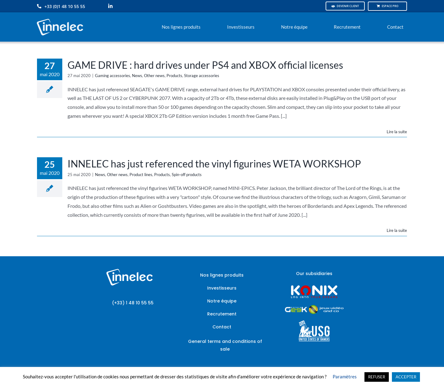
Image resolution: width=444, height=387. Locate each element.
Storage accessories (201, 75)
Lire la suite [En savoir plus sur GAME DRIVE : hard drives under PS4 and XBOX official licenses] (397, 131)
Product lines (141, 174)
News (137, 75)
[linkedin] (110, 6)
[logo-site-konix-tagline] (314, 287)
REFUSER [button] (376, 376)
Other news (154, 75)
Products (174, 75)
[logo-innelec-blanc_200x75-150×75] (59, 18)
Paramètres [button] (345, 376)
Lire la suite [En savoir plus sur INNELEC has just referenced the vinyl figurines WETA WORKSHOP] (397, 230)
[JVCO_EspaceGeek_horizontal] (314, 307)
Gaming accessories (112, 75)
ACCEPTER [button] (406, 376)
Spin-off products (187, 174)
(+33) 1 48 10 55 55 (133, 303)
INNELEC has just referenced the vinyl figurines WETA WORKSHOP (214, 164)
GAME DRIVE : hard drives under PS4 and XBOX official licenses (205, 65)
